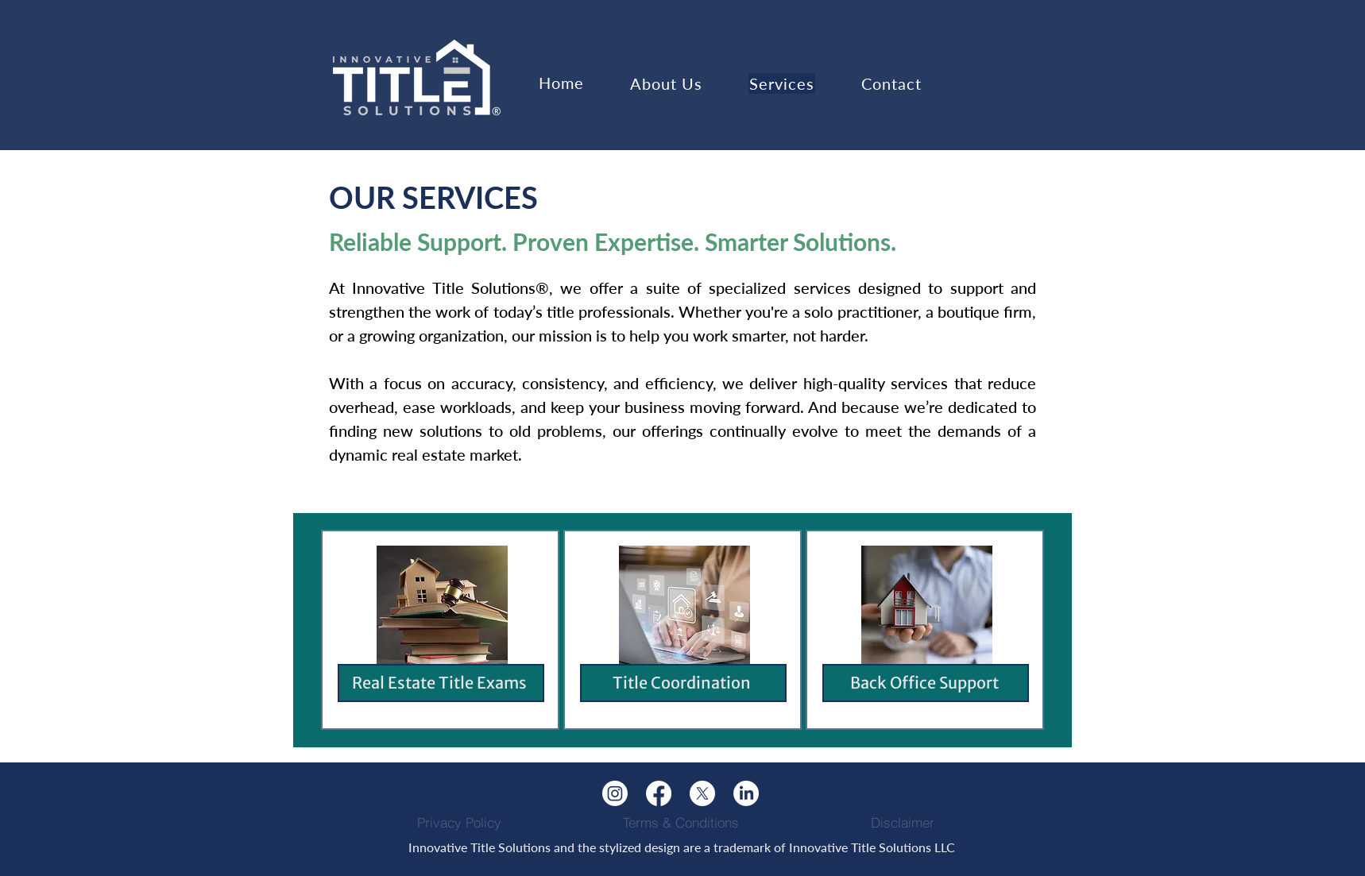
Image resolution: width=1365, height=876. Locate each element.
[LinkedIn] (746, 793)
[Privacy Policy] (459, 822)
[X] (702, 793)
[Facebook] (658, 793)
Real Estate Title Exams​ (439, 683)
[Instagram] (615, 793)
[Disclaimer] (902, 822)
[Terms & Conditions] (680, 822)
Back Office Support (924, 683)
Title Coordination (682, 683)
